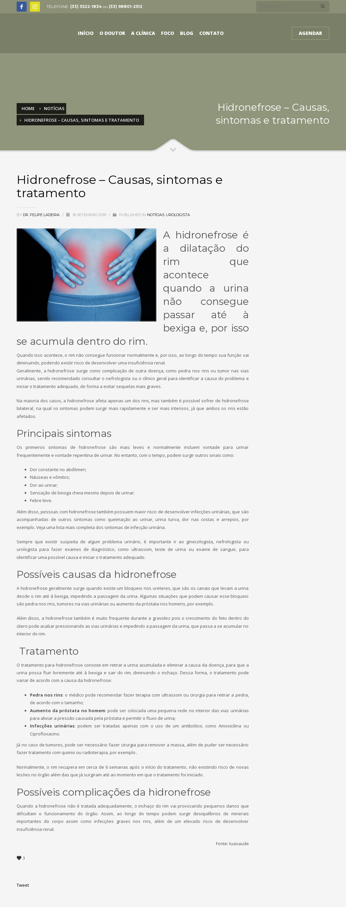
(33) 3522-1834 (86, 6)
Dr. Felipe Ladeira (42, 214)
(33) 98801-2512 (125, 6)
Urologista (178, 214)
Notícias (155, 214)
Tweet (23, 885)
